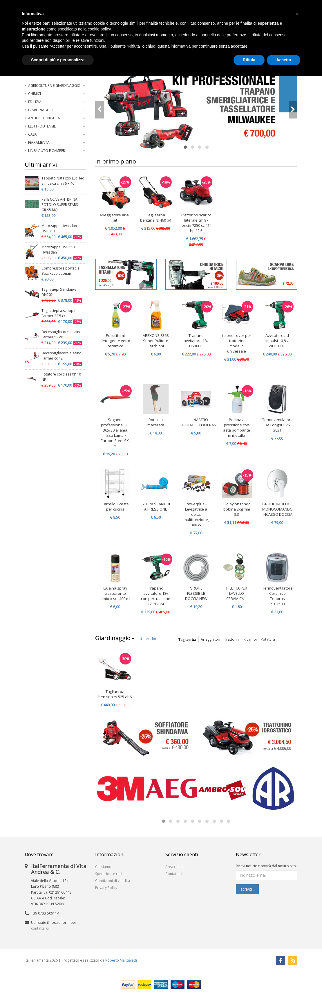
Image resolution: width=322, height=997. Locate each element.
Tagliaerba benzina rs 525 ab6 (115, 694)
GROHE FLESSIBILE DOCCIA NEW (196, 593)
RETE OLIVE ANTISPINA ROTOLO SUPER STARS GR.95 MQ (59, 204)
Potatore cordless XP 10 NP (61, 377)
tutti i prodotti (146, 638)
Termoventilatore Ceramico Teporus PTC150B (277, 595)
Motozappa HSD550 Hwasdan (58, 250)
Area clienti (174, 866)
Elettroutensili (42, 126)
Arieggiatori (210, 639)
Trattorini (232, 639)
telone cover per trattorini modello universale (236, 343)
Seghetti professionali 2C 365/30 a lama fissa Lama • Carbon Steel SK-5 (115, 432)
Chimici (34, 93)
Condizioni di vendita (112, 880)
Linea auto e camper (46, 150)
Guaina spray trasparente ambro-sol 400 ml (115, 593)
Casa (32, 134)
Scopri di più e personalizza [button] (57, 60)
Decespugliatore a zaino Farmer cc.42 (61, 356)
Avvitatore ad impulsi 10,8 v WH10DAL (277, 340)
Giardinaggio (40, 109)
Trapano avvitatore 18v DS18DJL (196, 340)
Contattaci (173, 873)
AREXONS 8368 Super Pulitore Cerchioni (156, 340)
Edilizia (34, 101)
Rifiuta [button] (249, 60)
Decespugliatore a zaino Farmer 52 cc (61, 334)
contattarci (40, 928)
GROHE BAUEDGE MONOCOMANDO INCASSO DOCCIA (277, 509)
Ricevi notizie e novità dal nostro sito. (266, 865)
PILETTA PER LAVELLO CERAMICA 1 (236, 593)
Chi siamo (103, 866)
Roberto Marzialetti (121, 960)
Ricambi (250, 639)
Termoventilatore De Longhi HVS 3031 (277, 425)
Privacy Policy (106, 887)
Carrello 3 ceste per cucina (115, 506)
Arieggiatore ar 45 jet (115, 217)
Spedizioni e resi (108, 873)
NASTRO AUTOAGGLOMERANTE (200, 422)
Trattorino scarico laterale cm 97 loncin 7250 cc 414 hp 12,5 (196, 222)
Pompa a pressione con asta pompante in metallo (236, 427)
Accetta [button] (283, 60)
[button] (297, 14)
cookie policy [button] (99, 29)
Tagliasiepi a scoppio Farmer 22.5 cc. (59, 313)
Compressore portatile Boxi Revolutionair (60, 271)
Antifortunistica (44, 118)
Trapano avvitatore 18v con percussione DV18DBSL (155, 595)
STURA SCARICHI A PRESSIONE (156, 506)
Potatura (268, 639)
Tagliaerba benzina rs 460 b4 (155, 217)
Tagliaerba (187, 639)
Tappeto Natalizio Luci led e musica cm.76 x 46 (62, 181)
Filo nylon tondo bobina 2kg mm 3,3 (237, 509)
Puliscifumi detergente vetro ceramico (115, 340)
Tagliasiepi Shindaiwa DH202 (59, 292)
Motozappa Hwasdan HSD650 (59, 228)
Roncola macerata (155, 422)
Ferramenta (39, 142)
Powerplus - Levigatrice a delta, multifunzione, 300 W (196, 514)
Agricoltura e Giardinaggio (54, 85)
